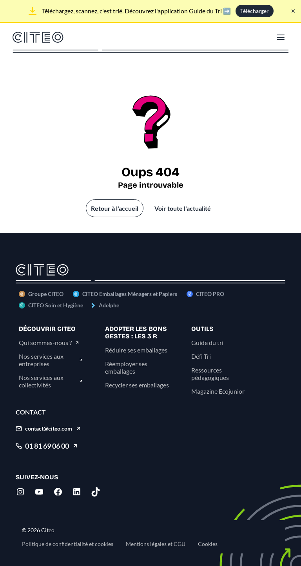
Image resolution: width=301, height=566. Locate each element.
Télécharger (254, 10)
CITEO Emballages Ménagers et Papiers (129, 293)
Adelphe (109, 305)
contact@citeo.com (48, 428)
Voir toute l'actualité (182, 208)
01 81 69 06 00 (47, 446)
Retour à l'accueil (114, 208)
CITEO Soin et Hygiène (55, 305)
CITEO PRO (210, 293)
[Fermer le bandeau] (293, 11)
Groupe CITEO (45, 293)
